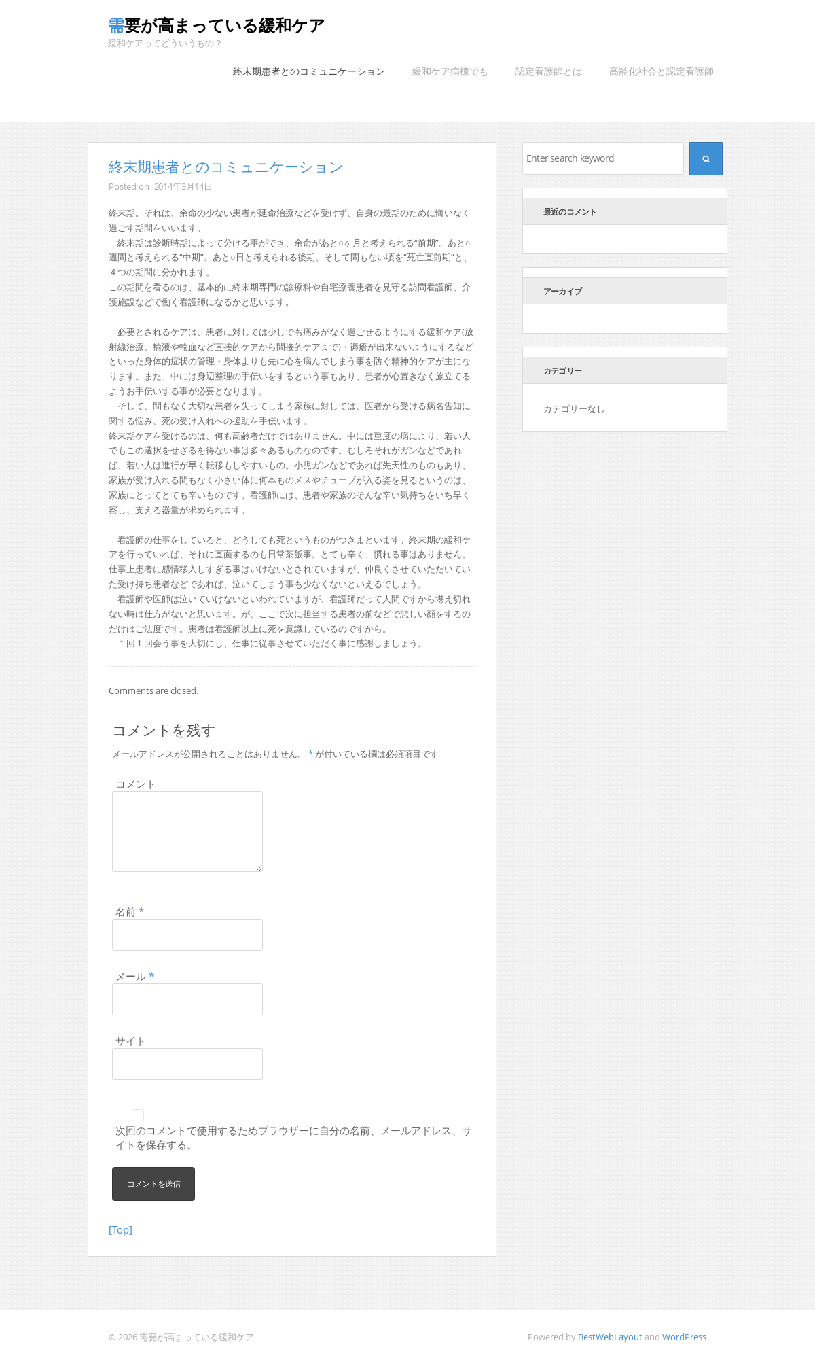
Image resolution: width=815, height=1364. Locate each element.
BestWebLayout (610, 1337)
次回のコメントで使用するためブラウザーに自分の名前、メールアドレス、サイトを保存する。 (293, 1137)
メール (134, 976)
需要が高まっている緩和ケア (216, 25)
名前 (129, 911)
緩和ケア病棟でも (450, 71)
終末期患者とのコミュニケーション (309, 71)
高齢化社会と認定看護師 (661, 71)
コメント (135, 783)
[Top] (120, 1229)
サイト (130, 1040)
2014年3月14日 (183, 186)
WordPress (684, 1337)
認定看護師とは (548, 71)
